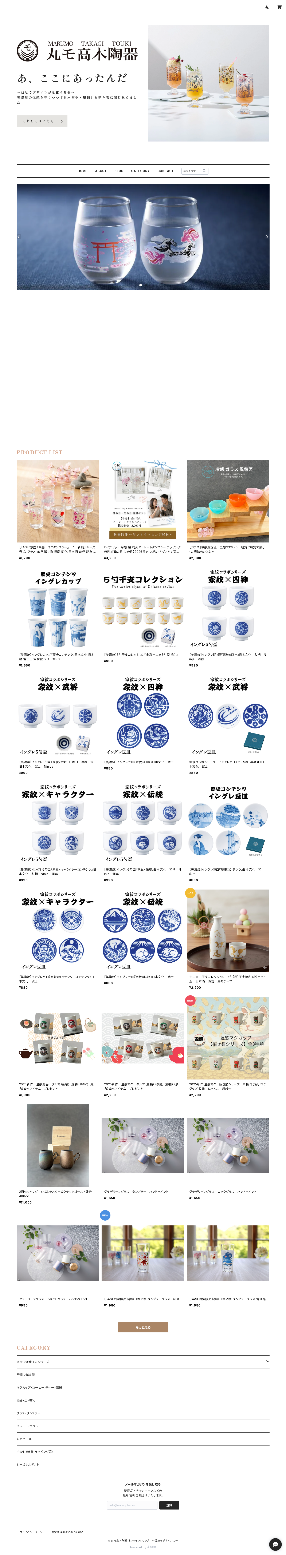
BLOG (119, 171)
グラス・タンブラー (29, 1413)
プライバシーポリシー (32, 1532)
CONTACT (165, 171)
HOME (82, 171)
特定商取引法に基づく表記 (67, 1532)
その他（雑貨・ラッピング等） (35, 1451)
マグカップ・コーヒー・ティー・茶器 (39, 1387)
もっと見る (143, 1327)
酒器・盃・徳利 (26, 1400)
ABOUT (101, 171)
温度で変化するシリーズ (33, 1362)
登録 (169, 1505)
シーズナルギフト (28, 1464)
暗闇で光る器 (26, 1374)
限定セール (24, 1439)
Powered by (143, 1547)
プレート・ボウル (27, 1426)
